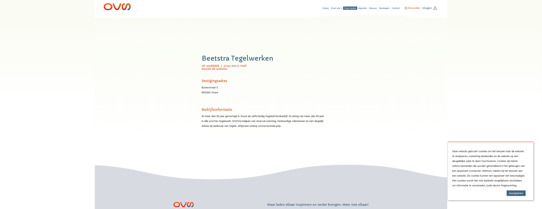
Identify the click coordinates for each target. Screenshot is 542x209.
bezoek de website (214, 69)
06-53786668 (210, 65)
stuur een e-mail (235, 65)
